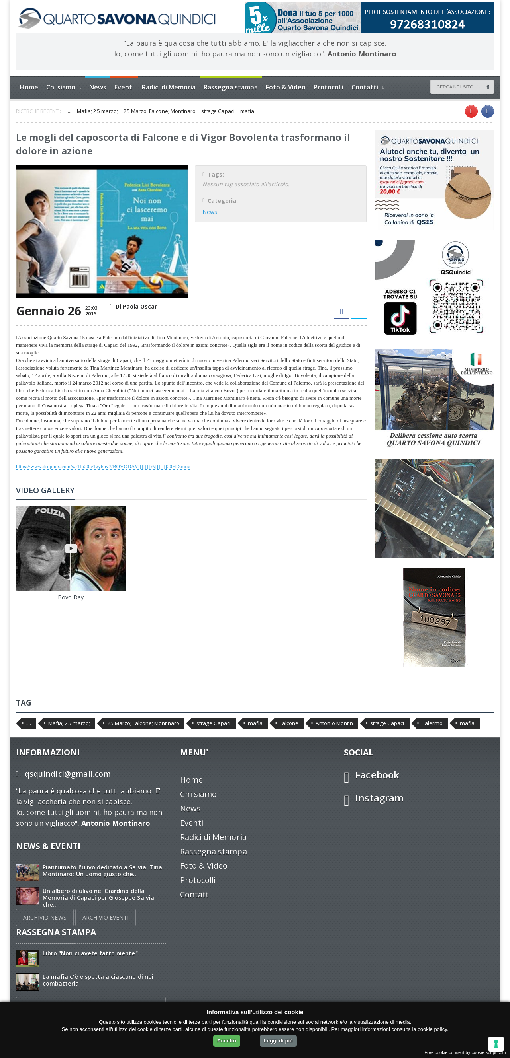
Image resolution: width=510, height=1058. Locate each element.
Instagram (379, 797)
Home (29, 87)
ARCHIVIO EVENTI (105, 917)
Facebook (377, 774)
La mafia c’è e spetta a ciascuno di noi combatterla (97, 980)
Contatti (195, 894)
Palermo (430, 723)
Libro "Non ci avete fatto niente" (90, 953)
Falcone (288, 723)
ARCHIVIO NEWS (44, 917)
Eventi (124, 87)
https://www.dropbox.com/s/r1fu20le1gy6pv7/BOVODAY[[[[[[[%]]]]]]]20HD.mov (102, 466)
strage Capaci (216, 111)
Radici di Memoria (169, 87)
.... (69, 111)
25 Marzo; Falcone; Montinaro (159, 111)
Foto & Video (286, 87)
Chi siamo (198, 794)
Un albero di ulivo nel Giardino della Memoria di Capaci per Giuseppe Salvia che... (98, 897)
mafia (246, 111)
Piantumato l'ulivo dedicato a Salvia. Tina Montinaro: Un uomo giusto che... (102, 871)
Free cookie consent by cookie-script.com (465, 1052)
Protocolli (328, 87)
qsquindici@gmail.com (67, 773)
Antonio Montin (332, 723)
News (97, 87)
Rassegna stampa (231, 87)
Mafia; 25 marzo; (97, 111)
